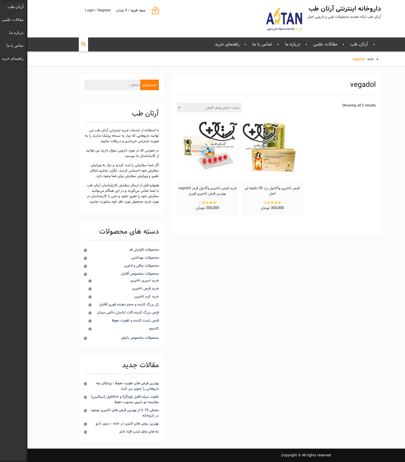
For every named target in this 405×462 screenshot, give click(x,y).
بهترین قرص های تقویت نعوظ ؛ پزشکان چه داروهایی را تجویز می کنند (100, 386)
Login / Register (70, 10)
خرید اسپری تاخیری (117, 280)
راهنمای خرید (199, 44)
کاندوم (126, 329)
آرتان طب (332, 44)
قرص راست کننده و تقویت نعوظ (107, 321)
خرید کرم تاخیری (119, 296)
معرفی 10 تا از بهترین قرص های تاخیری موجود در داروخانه (97, 413)
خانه (343, 59)
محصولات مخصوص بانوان (112, 338)
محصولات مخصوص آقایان (112, 274)
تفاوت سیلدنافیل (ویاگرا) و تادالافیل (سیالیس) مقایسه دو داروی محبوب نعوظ (97, 399)
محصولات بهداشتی (117, 258)
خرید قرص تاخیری (118, 288)
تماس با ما (235, 44)
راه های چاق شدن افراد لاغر (111, 432)
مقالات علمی (298, 44)
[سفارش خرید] (182, 107)
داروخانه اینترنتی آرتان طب (317, 9)
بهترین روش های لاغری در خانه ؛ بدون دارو (99, 424)
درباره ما (265, 44)
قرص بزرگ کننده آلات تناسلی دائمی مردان (100, 312)
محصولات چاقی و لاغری (114, 266)
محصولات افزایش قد (116, 250)
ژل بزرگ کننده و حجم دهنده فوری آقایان (101, 304)
